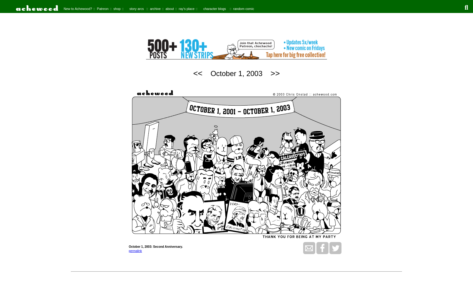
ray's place (187, 9)
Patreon (103, 9)
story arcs (136, 9)
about (170, 9)
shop (117, 9)
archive (155, 9)
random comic (243, 9)
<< (197, 73)
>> (275, 73)
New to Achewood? (78, 9)
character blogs (214, 9)
